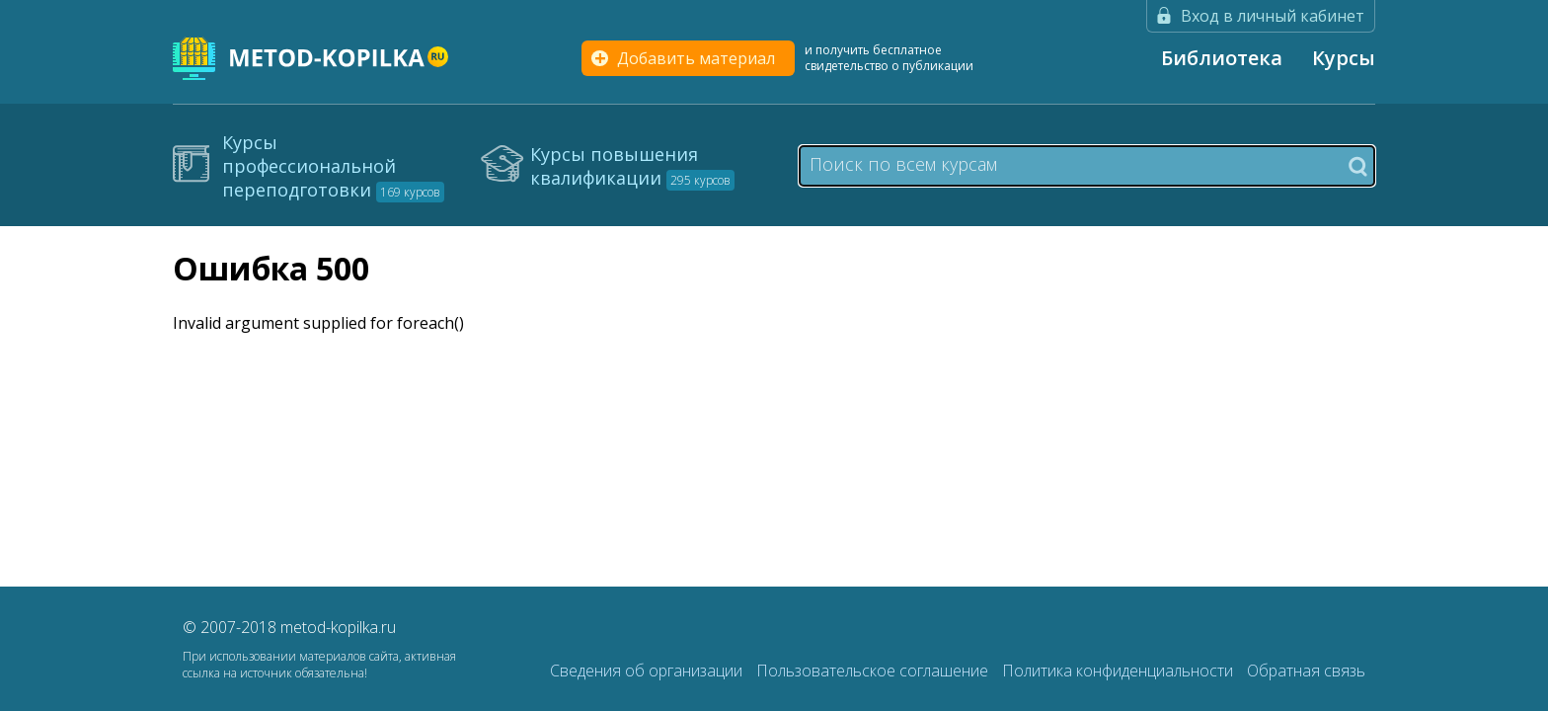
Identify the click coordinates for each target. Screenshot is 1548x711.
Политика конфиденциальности (1119, 670)
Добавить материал (696, 58)
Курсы (1343, 57)
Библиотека (1221, 57)
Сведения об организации (648, 670)
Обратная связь (1306, 670)
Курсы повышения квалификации (632, 166)
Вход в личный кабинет (1272, 16)
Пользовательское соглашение (874, 670)
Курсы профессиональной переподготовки (333, 165)
